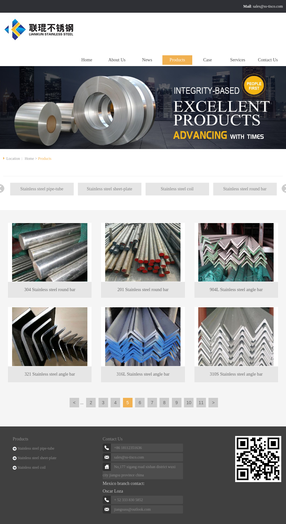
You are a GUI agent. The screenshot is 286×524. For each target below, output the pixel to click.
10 (188, 402)
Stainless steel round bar (244, 189)
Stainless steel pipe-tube (41, 189)
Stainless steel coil (177, 189)
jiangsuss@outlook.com (132, 509)
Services (237, 60)
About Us (117, 60)
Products (177, 60)
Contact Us (268, 60)
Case (207, 60)
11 (201, 402)
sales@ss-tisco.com (268, 6)
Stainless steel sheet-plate (109, 189)
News (147, 60)
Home (86, 60)
